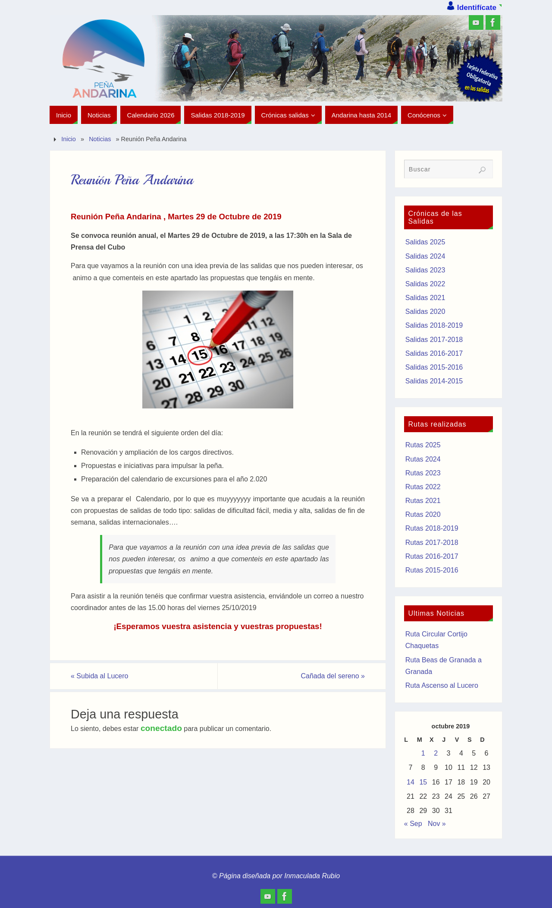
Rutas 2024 (423, 459)
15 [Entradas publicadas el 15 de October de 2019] (423, 782)
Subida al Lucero (99, 676)
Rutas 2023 (423, 473)
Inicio (68, 139)
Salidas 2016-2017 (434, 353)
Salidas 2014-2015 (434, 381)
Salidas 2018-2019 (434, 325)
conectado (161, 728)
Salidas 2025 (425, 242)
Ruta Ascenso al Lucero (441, 685)
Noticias (100, 139)
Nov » (437, 823)
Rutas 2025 (423, 445)
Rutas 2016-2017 (431, 556)
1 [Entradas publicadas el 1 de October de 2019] (423, 753)
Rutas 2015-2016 (431, 570)
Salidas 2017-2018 (434, 339)
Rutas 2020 (423, 514)
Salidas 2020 (425, 311)
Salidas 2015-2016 (434, 367)
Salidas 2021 (425, 297)
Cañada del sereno (333, 676)
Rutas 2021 (423, 500)
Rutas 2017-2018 (431, 542)
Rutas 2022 (423, 486)
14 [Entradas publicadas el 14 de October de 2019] (410, 782)
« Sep (413, 823)
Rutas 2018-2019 (431, 528)
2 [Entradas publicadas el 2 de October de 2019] (436, 753)
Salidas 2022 (425, 284)
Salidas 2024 (425, 256)
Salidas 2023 (425, 270)
